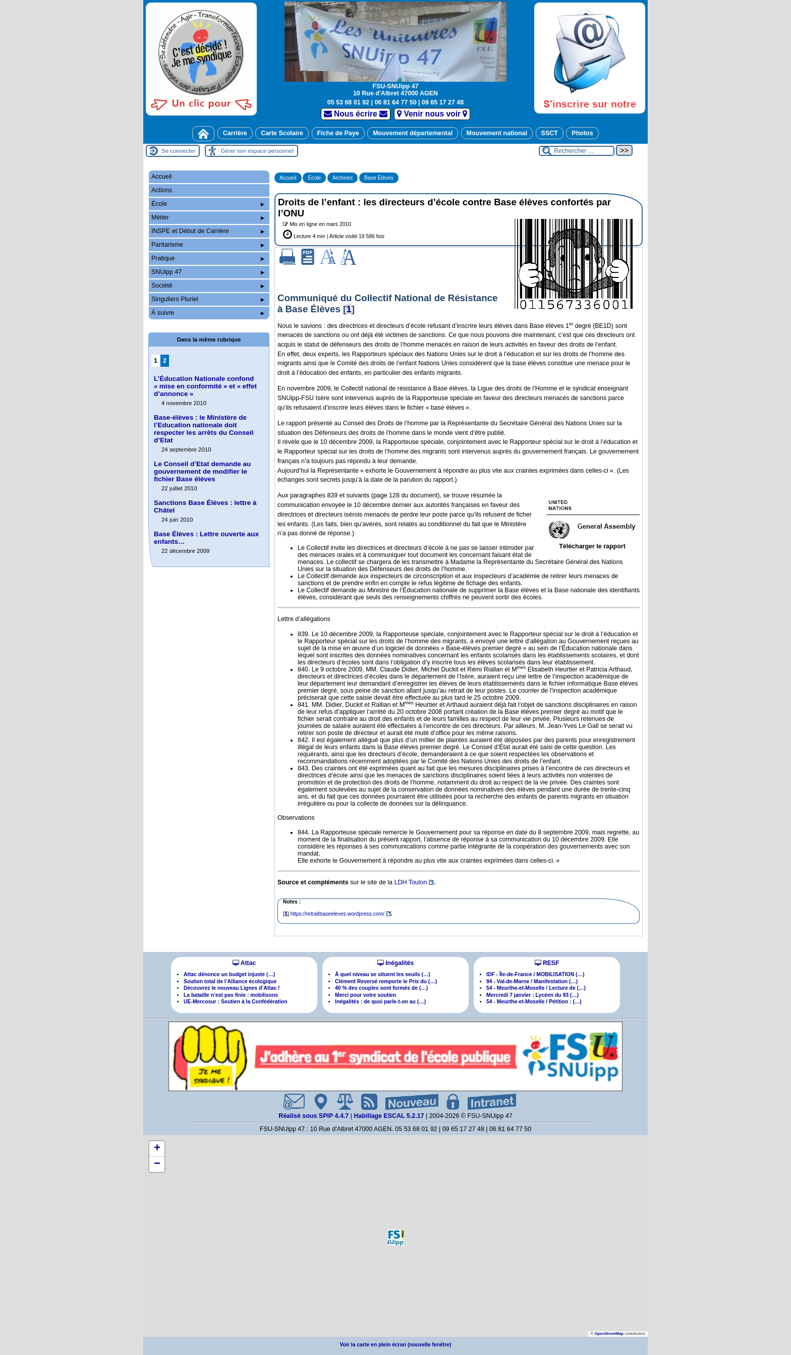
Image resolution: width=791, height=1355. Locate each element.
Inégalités (395, 963)
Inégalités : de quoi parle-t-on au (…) (380, 1001)
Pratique (207, 258)
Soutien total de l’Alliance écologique (230, 981)
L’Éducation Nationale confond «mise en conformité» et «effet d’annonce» (205, 386)
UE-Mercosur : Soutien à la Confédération (236, 1001)
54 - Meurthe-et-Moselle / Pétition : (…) (534, 1001)
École (314, 178)
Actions (161, 190)
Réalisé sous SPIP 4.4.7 (314, 1115)
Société (207, 285)
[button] (395, 1237)
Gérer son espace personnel (256, 151)
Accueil (288, 178)
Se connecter (178, 151)
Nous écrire (356, 113)
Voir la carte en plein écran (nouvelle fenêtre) (395, 1344)
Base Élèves (378, 178)
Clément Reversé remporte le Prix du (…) (386, 981)
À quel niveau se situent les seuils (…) (382, 974)
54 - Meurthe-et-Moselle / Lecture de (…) (536, 988)
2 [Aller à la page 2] (164, 360)
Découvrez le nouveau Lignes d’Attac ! (232, 988)
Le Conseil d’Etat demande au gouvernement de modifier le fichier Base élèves (202, 471)
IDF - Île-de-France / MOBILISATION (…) (535, 974)
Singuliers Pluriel (207, 299)
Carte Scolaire (282, 133)
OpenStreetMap (609, 1333)
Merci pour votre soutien (365, 995)
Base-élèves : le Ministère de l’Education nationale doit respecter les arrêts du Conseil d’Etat (204, 429)
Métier (207, 217)
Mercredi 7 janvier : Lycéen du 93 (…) (532, 995)
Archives (342, 178)
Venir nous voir (432, 113)
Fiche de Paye (338, 133)
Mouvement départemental (413, 133)
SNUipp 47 (207, 271)
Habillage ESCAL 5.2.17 (389, 1115)
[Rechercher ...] (576, 151)
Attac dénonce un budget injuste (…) (229, 974)
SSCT (549, 133)
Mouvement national (497, 133)
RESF (547, 963)
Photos (582, 133)
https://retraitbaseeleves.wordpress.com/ (337, 914)
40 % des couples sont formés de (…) (381, 988)
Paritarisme (207, 244)
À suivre (207, 312)
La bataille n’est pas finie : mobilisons (231, 995)
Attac (244, 963)
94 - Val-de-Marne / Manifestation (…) (532, 981)
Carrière (235, 133)
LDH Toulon (410, 882)
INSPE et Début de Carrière (207, 231)
